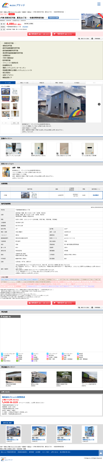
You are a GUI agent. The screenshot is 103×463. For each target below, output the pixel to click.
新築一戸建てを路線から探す (8, 448)
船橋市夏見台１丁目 (12, 439)
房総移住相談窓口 (22, 452)
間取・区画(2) (59, 82)
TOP (1, 12)
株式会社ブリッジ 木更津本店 (13, 397)
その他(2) (76, 82)
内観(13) (41, 82)
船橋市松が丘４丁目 (88, 439)
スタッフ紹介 (45, 452)
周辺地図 (25, 26)
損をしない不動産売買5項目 (8, 452)
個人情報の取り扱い (65, 452)
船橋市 (24, 12)
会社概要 (38, 452)
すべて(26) (8, 82)
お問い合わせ (54, 452)
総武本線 (19, 448)
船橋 (25, 448)
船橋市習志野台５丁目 (38, 439)
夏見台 (29, 12)
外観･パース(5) (24, 82)
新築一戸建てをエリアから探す (12, 12)
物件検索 (31, 452)
